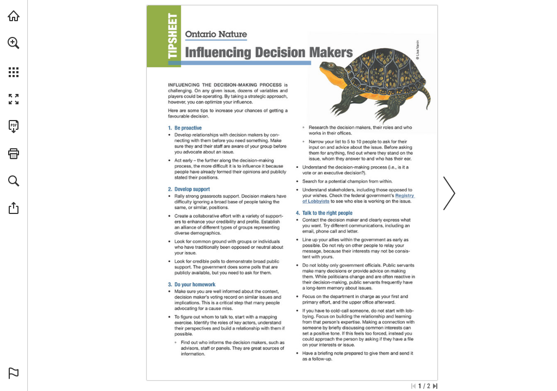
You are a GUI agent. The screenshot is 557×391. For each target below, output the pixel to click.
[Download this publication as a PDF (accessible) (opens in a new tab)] (13, 126)
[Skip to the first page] (413, 386)
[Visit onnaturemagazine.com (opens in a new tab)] (13, 15)
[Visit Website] (316, 201)
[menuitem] (13, 57)
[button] (13, 42)
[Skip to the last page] (435, 386)
